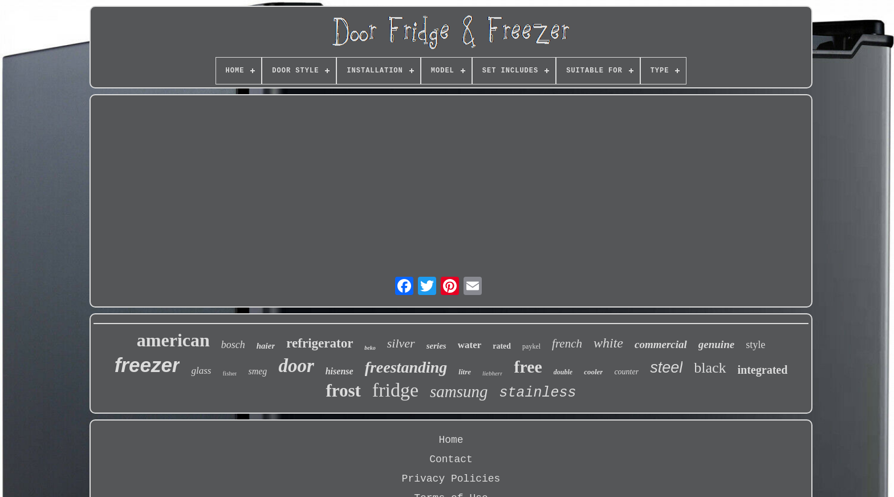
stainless (537, 393)
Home (450, 440)
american (173, 340)
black (710, 367)
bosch (233, 344)
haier (266, 345)
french (567, 343)
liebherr (492, 373)
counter (626, 371)
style (755, 344)
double (563, 372)
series (436, 345)
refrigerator (319, 343)
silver (401, 343)
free (528, 366)
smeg (257, 371)
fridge (395, 390)
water (470, 345)
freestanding (406, 367)
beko (369, 348)
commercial (661, 344)
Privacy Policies (451, 478)
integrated (763, 369)
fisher (229, 373)
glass (201, 370)
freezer (147, 365)
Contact (451, 459)
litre (464, 371)
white (608, 343)
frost (343, 391)
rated (502, 346)
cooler (593, 371)
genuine (716, 344)
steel (666, 367)
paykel (531, 346)
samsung (459, 391)
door (296, 365)
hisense (339, 371)
